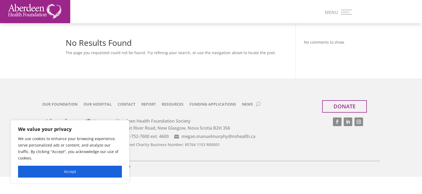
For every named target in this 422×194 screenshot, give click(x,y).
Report (148, 104)
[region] (70, 151)
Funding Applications (212, 104)
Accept (70, 171)
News (247, 104)
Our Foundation (60, 104)
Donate (387, 11)
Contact (126, 104)
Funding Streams (175, 12)
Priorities (124, 12)
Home (85, 12)
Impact (222, 12)
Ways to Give (266, 12)
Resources (173, 104)
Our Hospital (97, 104)
